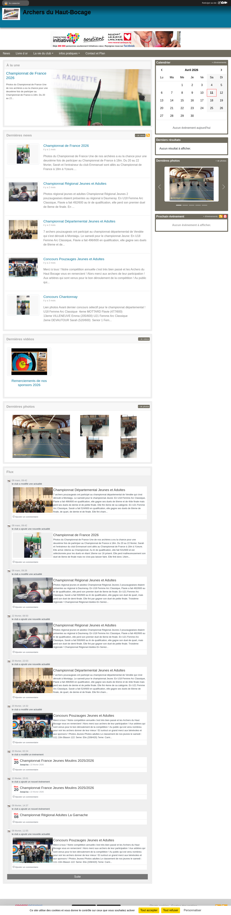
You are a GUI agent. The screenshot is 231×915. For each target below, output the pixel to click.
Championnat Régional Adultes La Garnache (54, 815)
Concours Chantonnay (60, 297)
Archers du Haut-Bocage (57, 12)
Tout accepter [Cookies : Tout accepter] (148, 910)
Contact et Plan (95, 53)
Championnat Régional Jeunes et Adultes (74, 183)
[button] (10, 97)
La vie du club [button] (42, 53)
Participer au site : (214, 3)
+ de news (140, 135)
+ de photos (143, 406)
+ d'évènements (219, 62)
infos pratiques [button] (68, 53)
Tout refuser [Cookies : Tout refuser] (170, 910)
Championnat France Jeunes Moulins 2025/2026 (57, 760)
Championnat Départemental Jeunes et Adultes (79, 221)
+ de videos (144, 339)
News (6, 53)
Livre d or (22, 53)
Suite (77, 876)
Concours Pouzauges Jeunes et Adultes (73, 259)
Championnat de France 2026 (66, 146)
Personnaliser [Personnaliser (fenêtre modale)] (192, 910)
